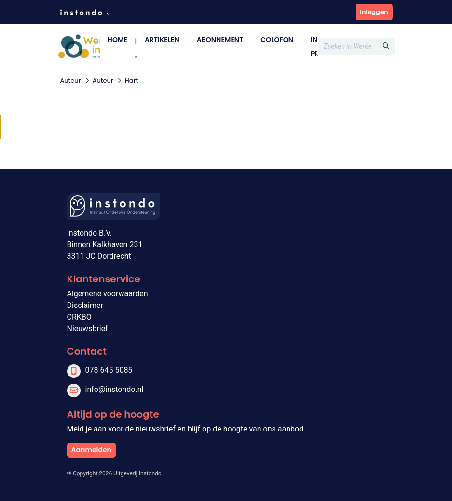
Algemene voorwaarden (107, 293)
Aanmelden (91, 450)
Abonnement (220, 39)
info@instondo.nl (114, 389)
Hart (131, 80)
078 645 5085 (109, 370)
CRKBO (79, 316)
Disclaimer (85, 305)
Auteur (70, 80)
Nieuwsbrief (87, 328)
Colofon (276, 39)
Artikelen (162, 39)
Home (117, 39)
